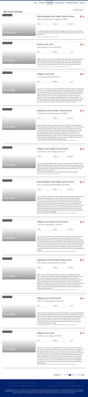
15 (79, 375)
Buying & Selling (60, 3)
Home (35, 3)
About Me (42, 3)
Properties (50, 3)
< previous (57, 375)
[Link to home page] (3, 3)
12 (72, 375)
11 (70, 375)
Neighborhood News (72, 3)
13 (75, 375)
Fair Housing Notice (75, 385)
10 (67, 375)
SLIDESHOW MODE (78, 10)
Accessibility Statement (57, 385)
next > (83, 375)
